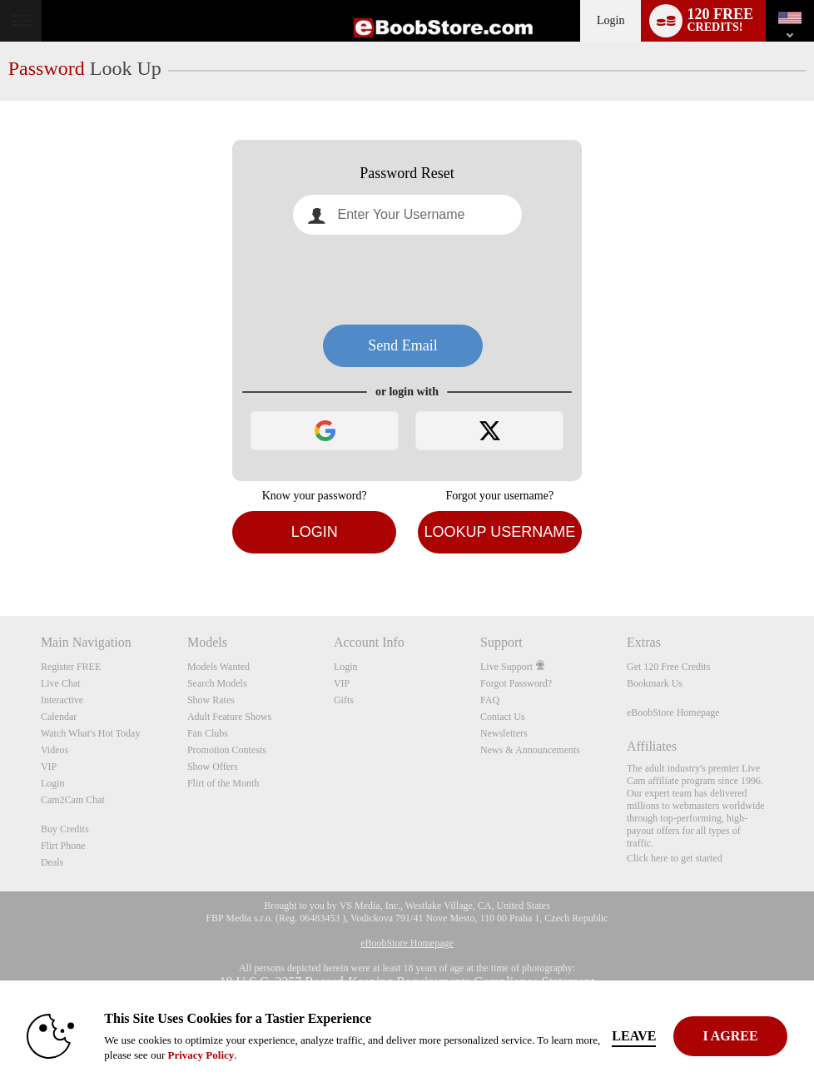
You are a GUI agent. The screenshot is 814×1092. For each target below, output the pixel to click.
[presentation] (407, 279)
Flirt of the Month (223, 783)
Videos (54, 750)
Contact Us (502, 716)
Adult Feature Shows (229, 716)
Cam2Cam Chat (73, 800)
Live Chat (61, 683)
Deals (52, 862)
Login (610, 20)
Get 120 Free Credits (668, 667)
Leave (634, 1036)
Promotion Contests (226, 750)
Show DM (0, 553)
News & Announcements (530, 750)
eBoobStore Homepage (673, 712)
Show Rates (211, 700)
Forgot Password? (516, 683)
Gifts (344, 700)
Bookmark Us (654, 683)
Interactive (62, 700)
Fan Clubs (207, 733)
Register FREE (71, 667)
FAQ (489, 700)
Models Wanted (218, 667)
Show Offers (212, 766)
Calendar (59, 716)
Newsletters (504, 733)
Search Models (217, 683)
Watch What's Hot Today (91, 733)
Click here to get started (674, 858)
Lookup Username (499, 532)
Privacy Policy (200, 1055)
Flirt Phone (63, 845)
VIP (49, 766)
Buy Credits (65, 829)
